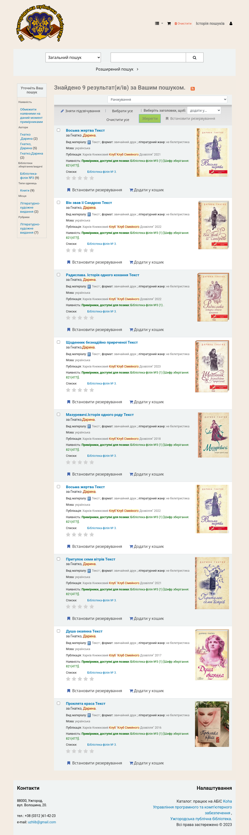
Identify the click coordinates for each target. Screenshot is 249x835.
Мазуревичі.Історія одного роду (100, 415)
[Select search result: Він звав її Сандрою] (58, 202)
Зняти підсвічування (80, 111)
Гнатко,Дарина (31, 153)
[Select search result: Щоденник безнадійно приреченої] (58, 342)
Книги (24, 190)
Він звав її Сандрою (89, 203)
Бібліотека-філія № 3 (102, 172)
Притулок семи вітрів (90, 559)
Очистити (183, 23)
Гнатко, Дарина (26, 146)
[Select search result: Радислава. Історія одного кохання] (58, 274)
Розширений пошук (117, 69)
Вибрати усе (122, 111)
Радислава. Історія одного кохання (102, 275)
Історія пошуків (210, 23)
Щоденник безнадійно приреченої (102, 342)
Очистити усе (118, 119)
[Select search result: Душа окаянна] (58, 631)
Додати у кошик (146, 190)
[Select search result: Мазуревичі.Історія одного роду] (58, 414)
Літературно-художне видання (30, 207)
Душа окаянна (84, 631)
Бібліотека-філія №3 (28, 176)
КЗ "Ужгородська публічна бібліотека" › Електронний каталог (42, 23)
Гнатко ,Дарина (26, 136)
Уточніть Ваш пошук (32, 90)
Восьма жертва (85, 130)
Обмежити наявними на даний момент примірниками (31, 115)
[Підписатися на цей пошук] (192, 88)
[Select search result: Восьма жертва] (58, 130)
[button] (169, 23)
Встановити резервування (94, 190)
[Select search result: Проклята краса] (58, 703)
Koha (227, 801)
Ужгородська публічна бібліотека (200, 819)
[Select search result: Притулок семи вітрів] (58, 558)
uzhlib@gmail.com (42, 822)
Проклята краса (85, 703)
